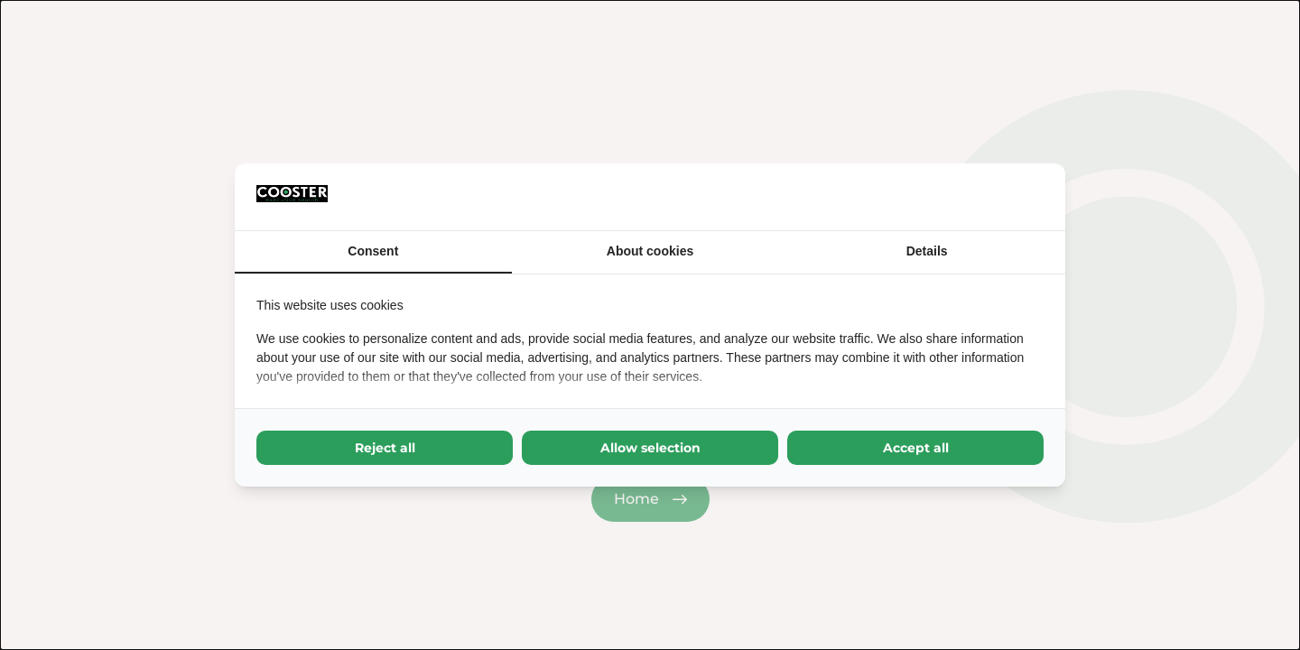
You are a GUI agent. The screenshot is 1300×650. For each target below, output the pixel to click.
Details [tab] (927, 251)
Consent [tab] (373, 251)
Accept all (916, 448)
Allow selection (650, 448)
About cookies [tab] (650, 251)
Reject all (385, 448)
